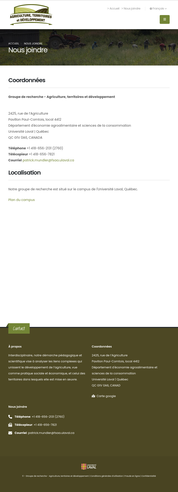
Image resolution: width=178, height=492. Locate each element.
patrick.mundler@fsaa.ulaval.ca (48, 160)
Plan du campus (21, 199)
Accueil (113, 8)
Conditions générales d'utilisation (106, 476)
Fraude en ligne (132, 476)
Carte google (104, 396)
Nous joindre (131, 8)
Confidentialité (148, 476)
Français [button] (158, 8)
